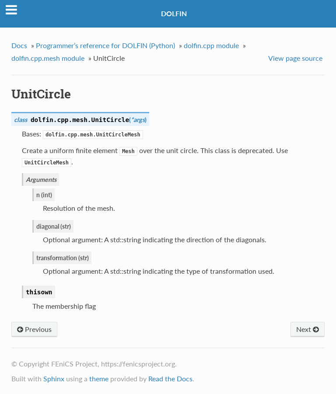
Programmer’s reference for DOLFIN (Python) (105, 45)
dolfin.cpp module (211, 45)
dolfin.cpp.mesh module (47, 58)
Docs (19, 45)
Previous (34, 329)
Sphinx (53, 378)
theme (98, 378)
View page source (295, 58)
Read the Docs (170, 378)
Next (307, 329)
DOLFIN (174, 13)
